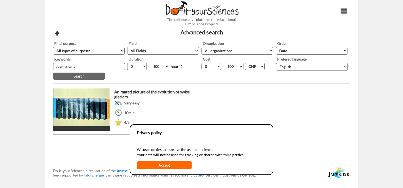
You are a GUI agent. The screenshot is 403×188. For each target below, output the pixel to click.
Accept (164, 165)
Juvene (122, 170)
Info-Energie (94, 175)
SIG (201, 175)
